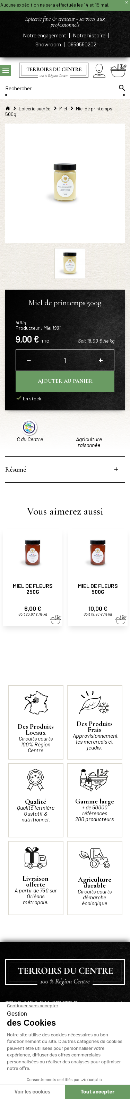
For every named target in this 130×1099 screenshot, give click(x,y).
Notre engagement (45, 35)
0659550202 (82, 44)
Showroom (48, 44)
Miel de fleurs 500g (98, 588)
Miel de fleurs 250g (33, 588)
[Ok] (121, 87)
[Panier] (118, 70)
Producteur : (38, 328)
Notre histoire (89, 35)
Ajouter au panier (65, 381)
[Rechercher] (65, 88)
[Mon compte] (99, 70)
